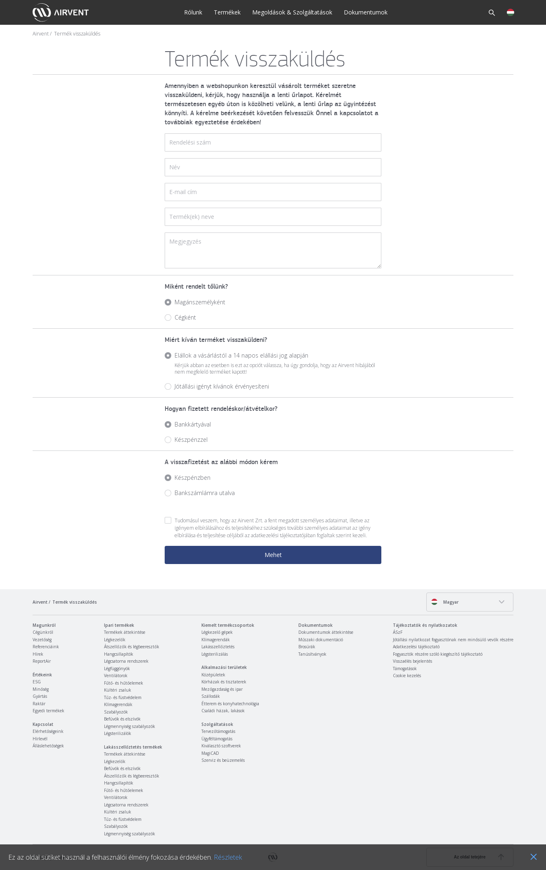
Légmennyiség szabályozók (129, 726)
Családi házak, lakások (223, 711)
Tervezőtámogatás (218, 731)
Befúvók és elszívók (122, 719)
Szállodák (210, 696)
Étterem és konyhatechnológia (230, 703)
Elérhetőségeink (48, 731)
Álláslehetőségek (48, 746)
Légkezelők (114, 639)
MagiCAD (210, 753)
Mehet (273, 555)
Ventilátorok (116, 675)
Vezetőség (42, 639)
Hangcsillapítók (118, 654)
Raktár (39, 703)
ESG (37, 682)
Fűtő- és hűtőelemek (123, 683)
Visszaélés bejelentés (412, 661)
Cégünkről (43, 632)
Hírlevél (40, 739)
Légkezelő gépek (217, 632)
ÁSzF (397, 632)
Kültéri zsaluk (117, 690)
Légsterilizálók (117, 733)
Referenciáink (46, 647)
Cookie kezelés (407, 675)
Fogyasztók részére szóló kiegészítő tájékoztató (437, 654)
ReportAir (42, 661)
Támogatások (405, 668)
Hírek (38, 654)
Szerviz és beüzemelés (223, 760)
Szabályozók (116, 712)
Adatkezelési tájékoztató (416, 647)
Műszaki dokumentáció (320, 639)
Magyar (445, 601)
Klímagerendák (118, 704)
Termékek (227, 12)
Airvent (41, 33)
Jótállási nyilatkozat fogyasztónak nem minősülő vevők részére (453, 639)
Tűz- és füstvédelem (123, 697)
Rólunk (193, 12)
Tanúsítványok (312, 654)
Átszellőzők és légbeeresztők (131, 647)
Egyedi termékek (48, 711)
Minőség (41, 689)
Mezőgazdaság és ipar (222, 689)
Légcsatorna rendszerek (126, 661)
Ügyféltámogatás (216, 739)
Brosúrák (306, 647)
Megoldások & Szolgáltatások (292, 12)
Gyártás (40, 696)
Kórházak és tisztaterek (223, 682)
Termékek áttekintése (124, 632)
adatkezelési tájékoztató (277, 535)
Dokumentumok (366, 12)
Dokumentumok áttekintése (325, 632)
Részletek (228, 857)
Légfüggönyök (117, 668)
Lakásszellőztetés (217, 647)
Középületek (213, 675)
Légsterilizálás (214, 654)
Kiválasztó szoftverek (221, 746)
